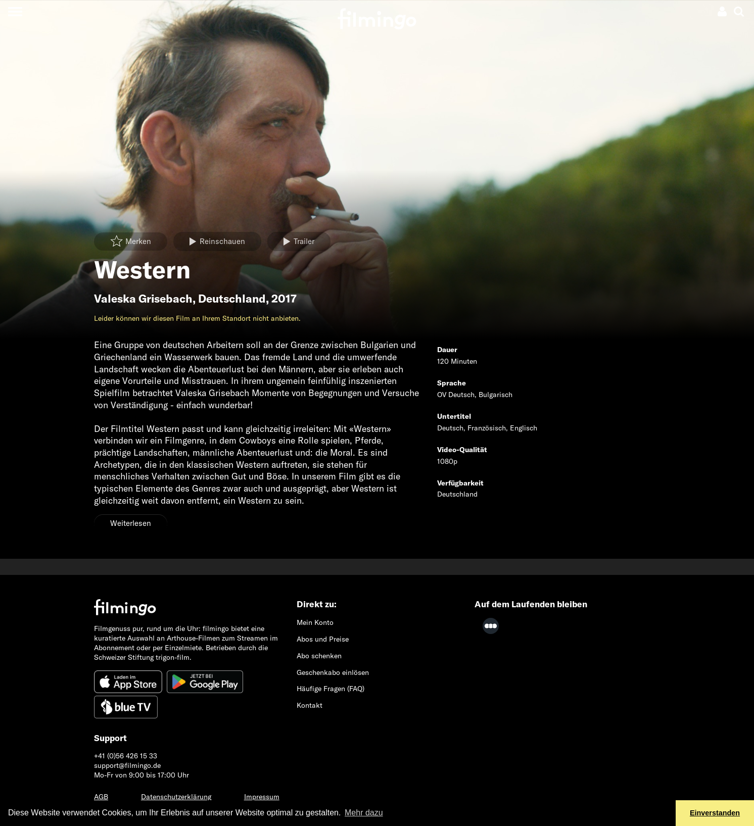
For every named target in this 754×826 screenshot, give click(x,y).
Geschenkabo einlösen (333, 672)
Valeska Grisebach (143, 298)
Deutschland (232, 298)
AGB (101, 796)
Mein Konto (315, 622)
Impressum (261, 796)
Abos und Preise (323, 639)
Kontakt (309, 705)
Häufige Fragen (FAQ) (330, 688)
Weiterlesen (130, 523)
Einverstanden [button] (715, 813)
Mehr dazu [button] (364, 812)
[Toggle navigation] (15, 11)
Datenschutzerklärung (176, 796)
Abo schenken (319, 655)
